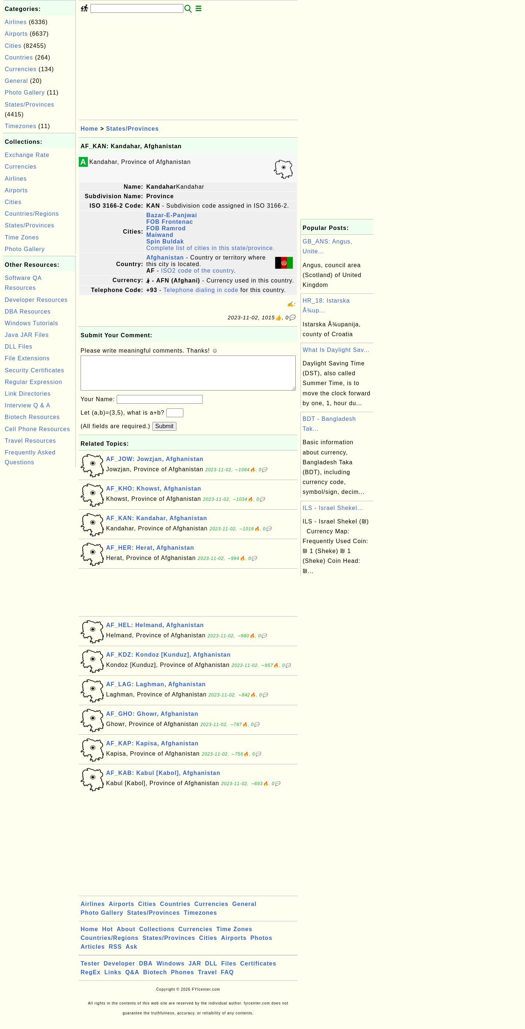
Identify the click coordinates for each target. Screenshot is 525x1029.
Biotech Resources (32, 417)
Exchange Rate (27, 155)
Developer (119, 971)
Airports (16, 34)
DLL (211, 971)
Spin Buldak (165, 241)
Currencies (20, 69)
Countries (19, 57)
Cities (13, 46)
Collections (157, 936)
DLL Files (18, 346)
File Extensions (27, 358)
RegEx (91, 979)
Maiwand (160, 235)
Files (228, 971)
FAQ (227, 979)
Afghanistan (165, 257)
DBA (146, 971)
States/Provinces (29, 104)
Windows (170, 971)
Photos (261, 945)
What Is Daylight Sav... (336, 350)
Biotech (155, 979)
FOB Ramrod (166, 228)
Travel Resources (30, 441)
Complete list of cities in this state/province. (210, 248)
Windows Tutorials (31, 323)
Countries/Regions (32, 214)
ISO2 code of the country (197, 271)
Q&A (132, 979)
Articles (93, 954)
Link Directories (28, 394)
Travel (207, 979)
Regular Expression (33, 382)
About (126, 936)
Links (112, 979)
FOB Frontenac (169, 222)
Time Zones (22, 237)
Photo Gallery (25, 92)
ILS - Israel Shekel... (333, 508)
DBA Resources (28, 311)
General (16, 81)
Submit (164, 433)
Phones (182, 979)
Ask (131, 954)
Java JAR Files (27, 335)
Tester (90, 971)
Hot (107, 936)
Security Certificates (34, 370)
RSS (115, 954)
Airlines (16, 22)
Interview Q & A (27, 405)
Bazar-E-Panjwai (171, 215)
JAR (194, 971)
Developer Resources (36, 300)
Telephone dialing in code (200, 290)
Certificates (258, 971)
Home (89, 129)
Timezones (20, 126)
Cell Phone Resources (37, 429)
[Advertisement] (39, 578)
